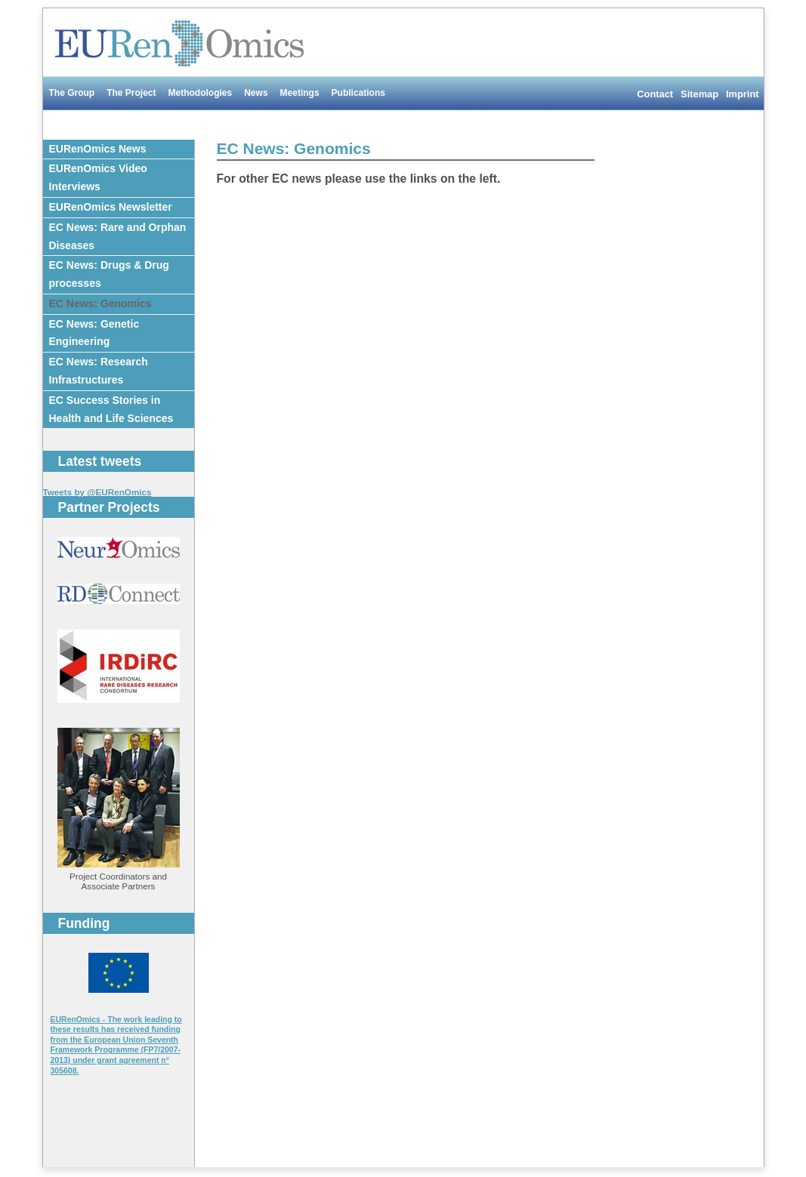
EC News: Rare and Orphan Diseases (118, 236)
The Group (72, 93)
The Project (131, 93)
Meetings (300, 93)
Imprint (742, 94)
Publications (358, 93)
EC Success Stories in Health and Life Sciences (111, 409)
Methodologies (200, 93)
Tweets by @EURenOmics (97, 492)
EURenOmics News (98, 149)
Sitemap (699, 94)
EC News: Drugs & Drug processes (109, 274)
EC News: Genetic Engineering (94, 333)
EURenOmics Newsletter (110, 207)
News (255, 93)
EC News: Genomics (100, 303)
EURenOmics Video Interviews (98, 177)
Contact (655, 94)
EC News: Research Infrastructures (98, 371)
